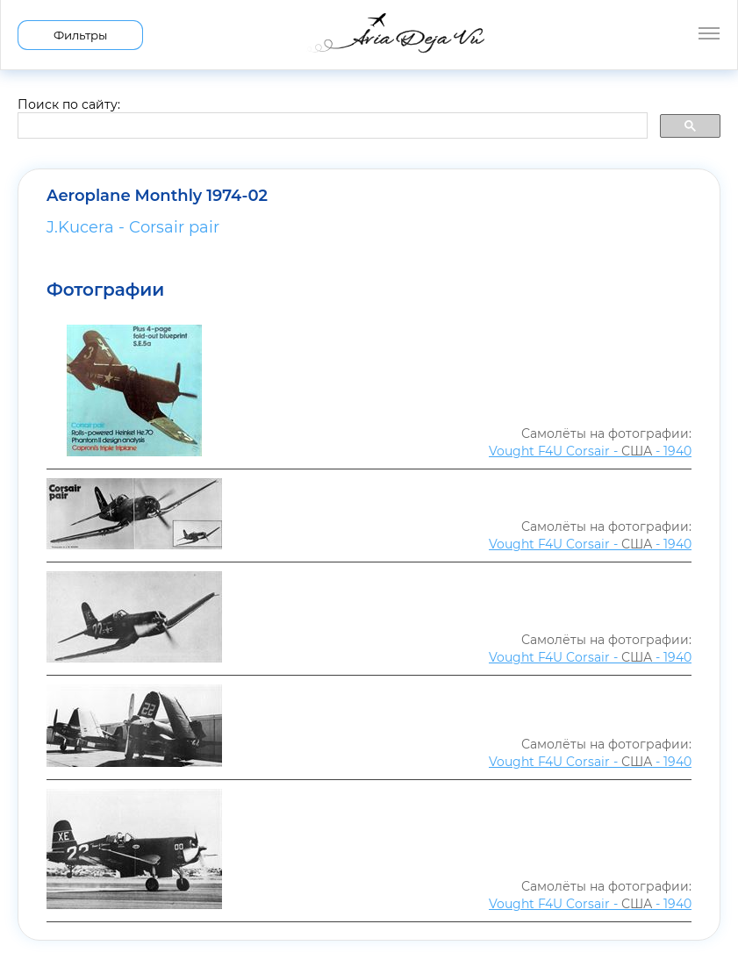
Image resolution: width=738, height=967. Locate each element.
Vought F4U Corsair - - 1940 (590, 451)
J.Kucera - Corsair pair (133, 227)
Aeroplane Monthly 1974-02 (157, 195)
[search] (330, 126)
